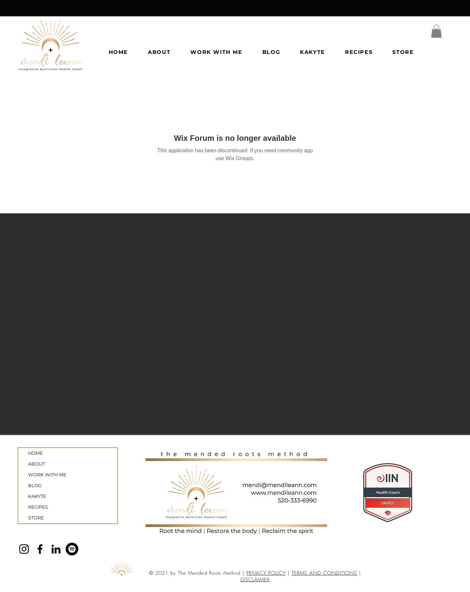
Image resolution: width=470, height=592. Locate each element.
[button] (436, 31)
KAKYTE (37, 496)
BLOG (35, 485)
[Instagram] (24, 549)
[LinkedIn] (56, 549)
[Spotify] (72, 549)
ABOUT (36, 464)
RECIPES (38, 507)
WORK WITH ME (47, 475)
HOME (35, 453)
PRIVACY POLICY (266, 573)
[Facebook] (40, 549)
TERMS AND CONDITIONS (324, 573)
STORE (36, 518)
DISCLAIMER (255, 579)
